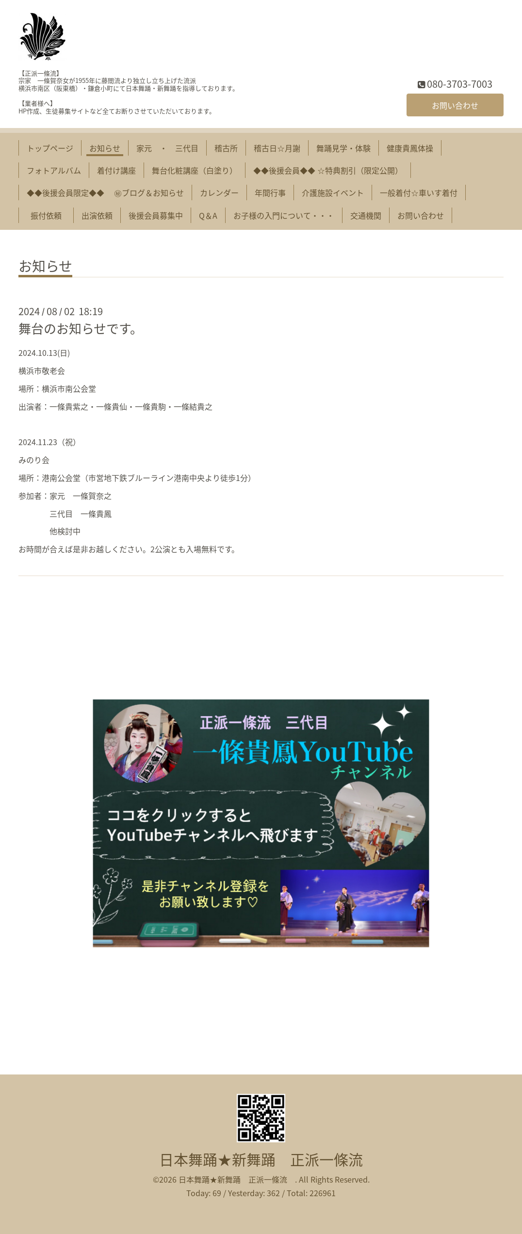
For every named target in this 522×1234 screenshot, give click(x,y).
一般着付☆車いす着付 (418, 192)
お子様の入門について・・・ (283, 215)
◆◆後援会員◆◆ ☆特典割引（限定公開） (328, 170)
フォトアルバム (54, 170)
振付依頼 (50, 215)
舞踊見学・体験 (343, 148)
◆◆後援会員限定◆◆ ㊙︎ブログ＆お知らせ (105, 192)
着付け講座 (116, 170)
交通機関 (365, 215)
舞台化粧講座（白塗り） (194, 170)
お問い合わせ (455, 105)
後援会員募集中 (156, 215)
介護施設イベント (333, 192)
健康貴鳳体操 (410, 148)
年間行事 (270, 192)
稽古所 (226, 148)
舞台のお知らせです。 (80, 328)
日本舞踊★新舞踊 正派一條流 (268, 1159)
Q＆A (208, 215)
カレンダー (219, 192)
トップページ (50, 148)
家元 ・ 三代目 (167, 148)
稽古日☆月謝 (277, 148)
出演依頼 (97, 215)
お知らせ (104, 148)
